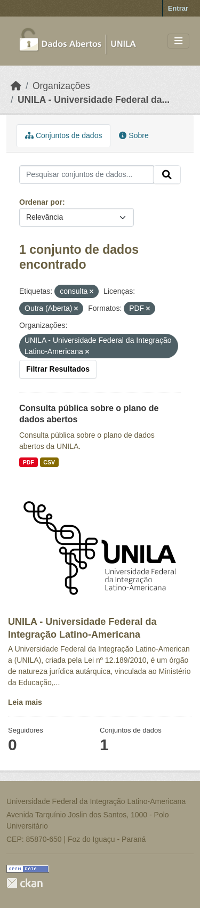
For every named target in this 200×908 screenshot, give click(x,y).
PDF (28, 462)
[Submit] (167, 174)
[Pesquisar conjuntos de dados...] (86, 174)
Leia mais (25, 702)
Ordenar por (40, 202)
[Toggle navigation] (178, 41)
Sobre (133, 135)
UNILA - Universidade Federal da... (94, 99)
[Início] (16, 86)
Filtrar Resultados (58, 369)
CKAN (24, 883)
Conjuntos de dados (63, 135)
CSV (49, 462)
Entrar (178, 8)
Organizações (61, 86)
